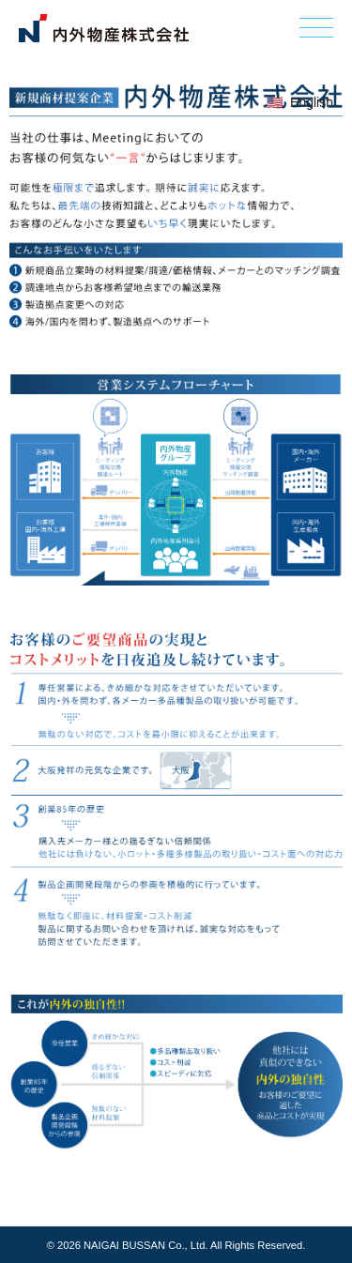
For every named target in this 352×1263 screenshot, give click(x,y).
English (311, 102)
